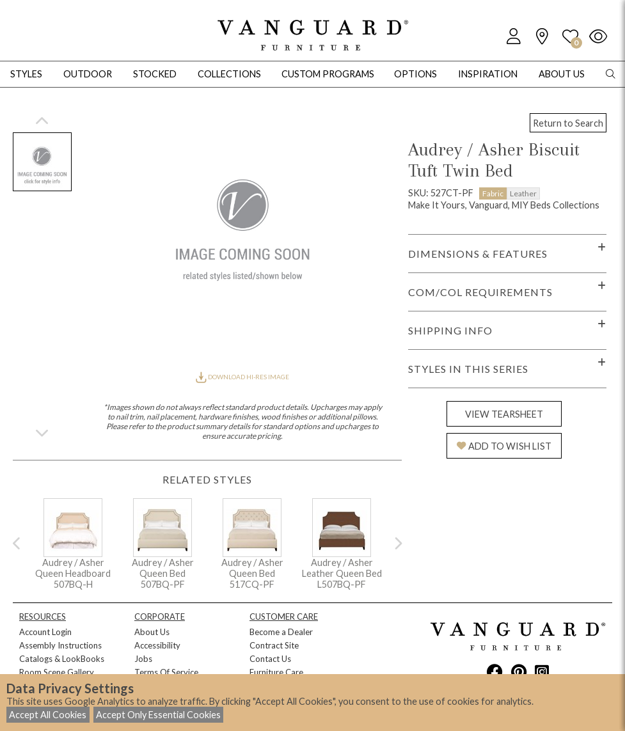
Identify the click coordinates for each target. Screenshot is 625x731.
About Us (152, 632)
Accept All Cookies (47, 714)
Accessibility (157, 645)
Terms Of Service (166, 672)
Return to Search (568, 123)
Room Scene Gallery (56, 672)
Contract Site (274, 645)
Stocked (155, 73)
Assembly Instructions (60, 645)
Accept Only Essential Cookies (158, 714)
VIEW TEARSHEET (504, 414)
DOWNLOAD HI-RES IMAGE (242, 377)
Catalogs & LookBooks (61, 659)
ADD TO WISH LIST (504, 446)
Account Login (45, 632)
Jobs (143, 659)
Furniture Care (276, 672)
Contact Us (270, 659)
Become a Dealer (281, 632)
